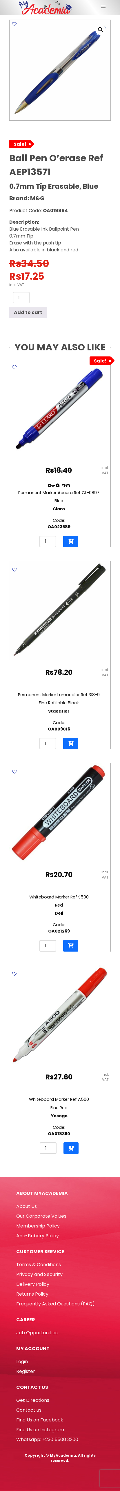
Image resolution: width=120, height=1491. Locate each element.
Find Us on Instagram (40, 1429)
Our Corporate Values (41, 1216)
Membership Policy (38, 1226)
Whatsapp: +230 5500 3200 (47, 1439)
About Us (26, 1206)
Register (25, 1371)
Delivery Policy (32, 1284)
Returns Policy (32, 1294)
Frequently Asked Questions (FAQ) (55, 1304)
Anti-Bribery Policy (37, 1235)
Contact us (28, 1410)
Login (22, 1361)
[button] (100, 30)
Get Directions (32, 1400)
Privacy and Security (39, 1274)
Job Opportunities (37, 1332)
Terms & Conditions (38, 1264)
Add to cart (28, 312)
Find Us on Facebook (39, 1420)
